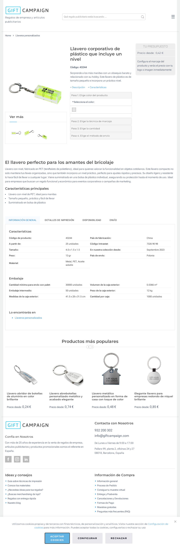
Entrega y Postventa (107, 494)
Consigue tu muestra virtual (111, 490)
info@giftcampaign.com (112, 436)
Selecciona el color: (83, 102)
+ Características (97, 87)
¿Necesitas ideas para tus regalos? (25, 490)
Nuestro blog (14, 503)
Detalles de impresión (59, 220)
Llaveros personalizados (28, 35)
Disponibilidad (91, 220)
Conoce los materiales (19, 485)
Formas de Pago (105, 503)
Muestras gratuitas (106, 507)
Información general (107, 481)
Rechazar (119, 538)
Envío (113, 220)
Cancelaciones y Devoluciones (112, 498)
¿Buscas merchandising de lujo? (24, 494)
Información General (23, 220)
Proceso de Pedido (107, 485)
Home (8, 35)
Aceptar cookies (57, 538)
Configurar (87, 538)
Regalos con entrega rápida (22, 498)
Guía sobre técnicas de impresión (25, 481)
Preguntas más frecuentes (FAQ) (113, 511)
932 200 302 (103, 430)
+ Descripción (77, 87)
